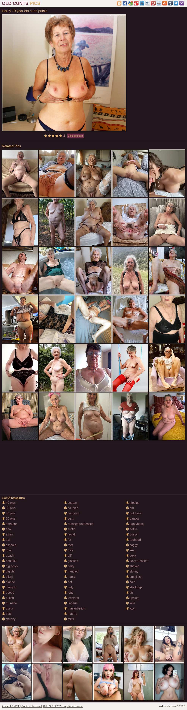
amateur (9, 523)
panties (132, 518)
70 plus (9, 518)
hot (68, 582)
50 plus (9, 508)
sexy (131, 555)
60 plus (9, 513)
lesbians (71, 598)
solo (130, 582)
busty (7, 608)
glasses (71, 560)
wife (130, 603)
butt (6, 613)
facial (69, 534)
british (8, 598)
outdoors (134, 513)
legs (68, 592)
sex (130, 550)
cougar (70, 502)
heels (69, 576)
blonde (8, 582)
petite (131, 529)
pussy (132, 534)
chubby (9, 619)
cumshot (71, 513)
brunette (9, 603)
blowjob (9, 587)
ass (6, 539)
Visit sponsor (75, 135)
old (130, 508)
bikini (7, 576)
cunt (69, 518)
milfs (69, 619)
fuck (68, 550)
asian (7, 534)
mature (70, 613)
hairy (69, 566)
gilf (68, 555)
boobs (8, 592)
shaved (132, 566)
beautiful (9, 560)
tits (130, 592)
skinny (132, 571)
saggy (132, 545)
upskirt (132, 598)
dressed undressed (79, 523)
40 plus (9, 502)
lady (68, 587)
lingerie (70, 603)
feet (68, 545)
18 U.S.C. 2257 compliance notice (63, 706)
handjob (71, 571)
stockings (134, 587)
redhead (133, 539)
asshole (9, 545)
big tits (8, 571)
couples (71, 508)
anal (7, 529)
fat (67, 539)
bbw (6, 550)
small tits (134, 576)
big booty (10, 566)
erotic (69, 529)
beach (8, 555)
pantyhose (135, 523)
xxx (130, 608)
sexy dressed (137, 560)
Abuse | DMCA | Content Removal (22, 706)
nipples (132, 502)
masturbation (74, 608)
